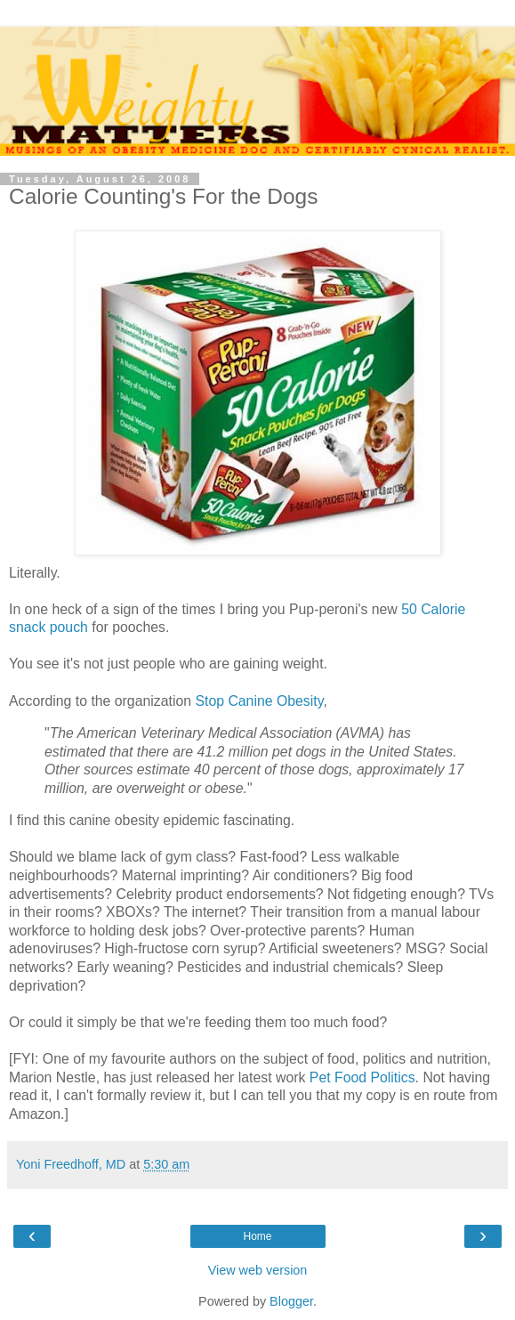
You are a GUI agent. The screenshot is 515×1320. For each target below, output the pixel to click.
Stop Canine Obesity (259, 701)
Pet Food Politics (362, 1077)
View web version (258, 1270)
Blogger (291, 1301)
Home (257, 1236)
